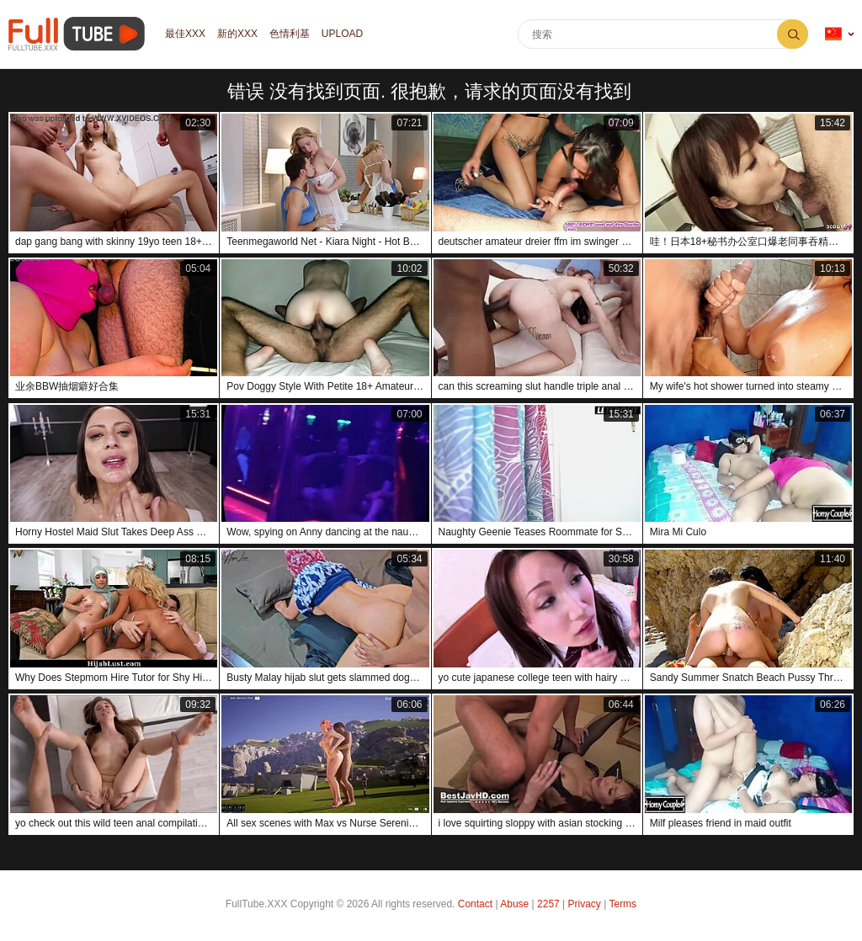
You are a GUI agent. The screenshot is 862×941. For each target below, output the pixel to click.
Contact (475, 904)
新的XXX (237, 34)
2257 (548, 904)
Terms (622, 904)
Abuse (514, 904)
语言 (833, 34)
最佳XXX (185, 34)
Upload (342, 34)
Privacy (584, 904)
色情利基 (289, 34)
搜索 (792, 34)
